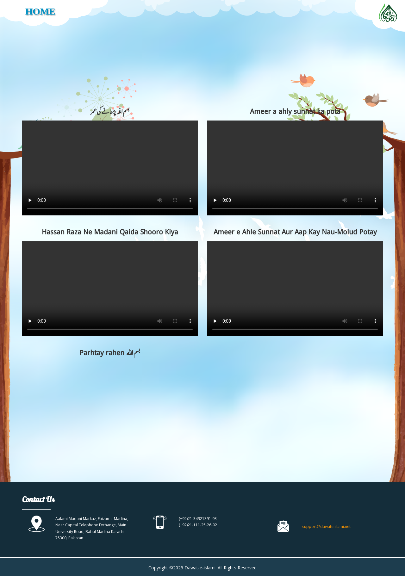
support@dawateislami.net (326, 526)
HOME (40, 11)
